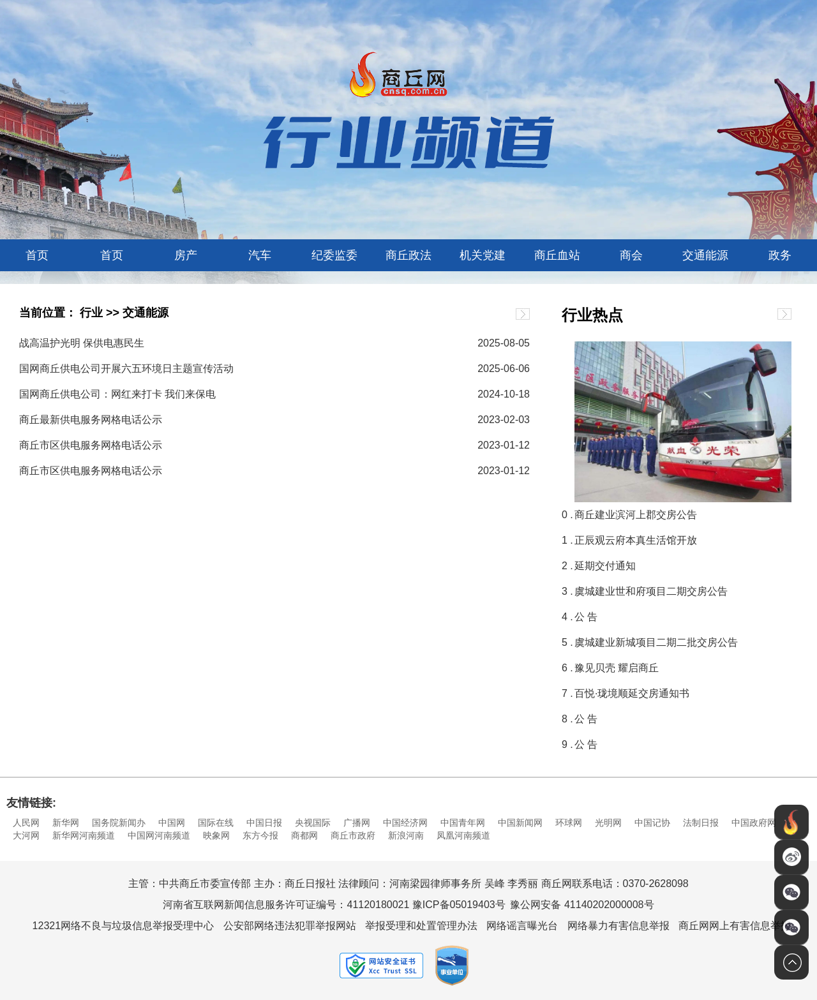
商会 (631, 255)
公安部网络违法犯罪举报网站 (289, 925)
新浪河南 (406, 835)
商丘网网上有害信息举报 (734, 925)
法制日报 (701, 822)
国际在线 (216, 822)
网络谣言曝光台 (522, 925)
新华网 (65, 822)
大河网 (26, 835)
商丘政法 (408, 255)
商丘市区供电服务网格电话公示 (90, 445)
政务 (779, 255)
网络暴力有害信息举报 (618, 925)
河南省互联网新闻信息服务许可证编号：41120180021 (286, 904)
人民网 (26, 822)
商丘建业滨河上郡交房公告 (635, 514)
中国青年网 (462, 822)
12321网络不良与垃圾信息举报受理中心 (123, 925)
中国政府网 (753, 822)
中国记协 (652, 822)
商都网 (304, 835)
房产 (185, 255)
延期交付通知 (605, 565)
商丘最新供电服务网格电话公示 (90, 419)
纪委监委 (334, 255)
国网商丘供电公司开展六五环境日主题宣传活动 (126, 368)
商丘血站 (557, 255)
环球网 (568, 822)
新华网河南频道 (83, 835)
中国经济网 (405, 822)
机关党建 (483, 255)
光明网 (608, 822)
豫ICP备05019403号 (459, 904)
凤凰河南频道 (463, 835)
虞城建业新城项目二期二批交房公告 (656, 642)
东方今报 (260, 835)
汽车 (259, 255)
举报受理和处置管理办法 (421, 925)
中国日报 (264, 822)
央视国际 (313, 822)
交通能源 (705, 255)
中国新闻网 (520, 822)
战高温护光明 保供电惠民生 (81, 343)
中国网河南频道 (159, 835)
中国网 (171, 822)
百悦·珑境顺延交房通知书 (631, 693)
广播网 (356, 822)
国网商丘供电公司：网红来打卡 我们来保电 (117, 394)
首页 (37, 255)
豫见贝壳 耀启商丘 (616, 667)
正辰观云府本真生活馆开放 (635, 540)
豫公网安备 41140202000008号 (582, 904)
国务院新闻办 (119, 822)
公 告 (585, 616)
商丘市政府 (353, 835)
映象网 (216, 835)
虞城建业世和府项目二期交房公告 (651, 591)
